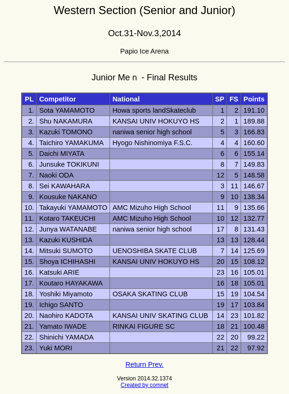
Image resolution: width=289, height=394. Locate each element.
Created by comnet (144, 385)
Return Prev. (144, 364)
